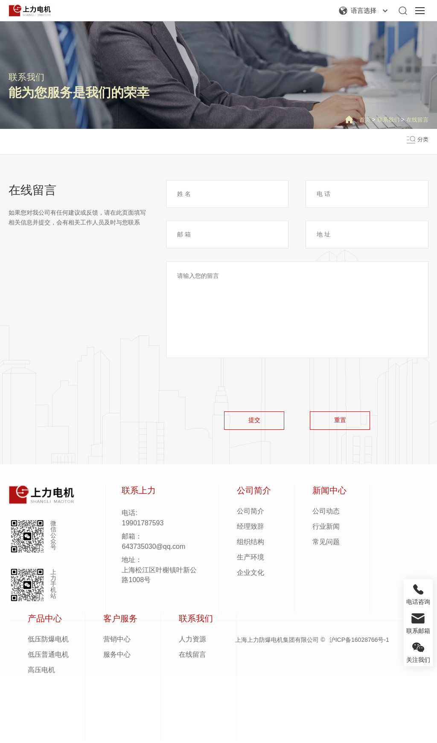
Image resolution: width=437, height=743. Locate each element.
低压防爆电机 (48, 641)
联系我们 (26, 77)
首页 (361, 119)
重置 (344, 421)
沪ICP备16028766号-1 (359, 641)
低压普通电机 (48, 656)
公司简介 (250, 513)
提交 (250, 421)
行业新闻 (326, 528)
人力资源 (192, 641)
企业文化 (250, 574)
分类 (422, 141)
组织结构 (250, 544)
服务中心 (117, 656)
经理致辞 (250, 528)
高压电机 (41, 672)
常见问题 (326, 544)
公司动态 (326, 513)
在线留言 (416, 119)
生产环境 (250, 559)
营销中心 (117, 641)
